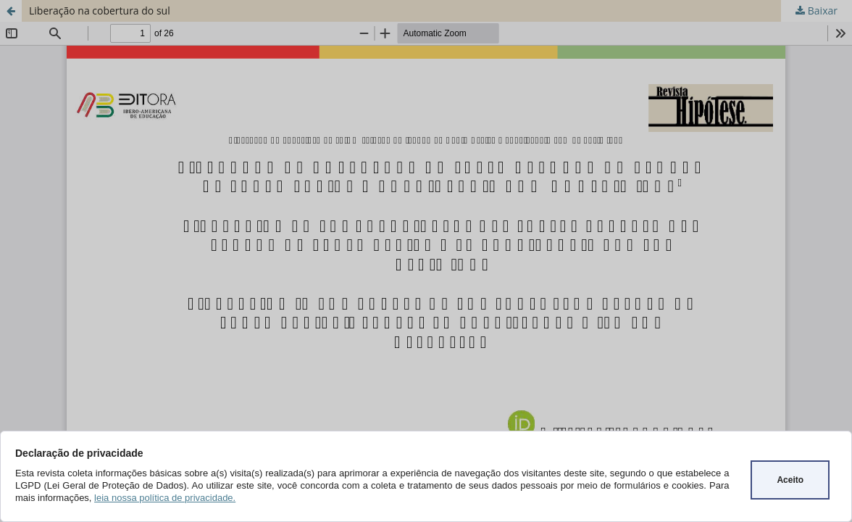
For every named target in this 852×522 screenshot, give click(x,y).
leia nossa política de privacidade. (164, 497)
